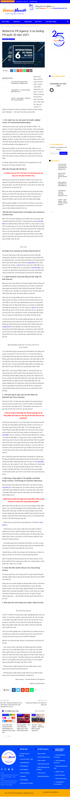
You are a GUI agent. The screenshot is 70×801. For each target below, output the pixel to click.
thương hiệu (36, 267)
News (33, 714)
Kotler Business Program (27, 783)
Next (9, 736)
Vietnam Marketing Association (59, 756)
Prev (4, 736)
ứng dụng (5, 487)
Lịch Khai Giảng (33, 1)
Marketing (5, 39)
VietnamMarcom (54, 792)
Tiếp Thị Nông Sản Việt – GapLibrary (43, 768)
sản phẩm (5, 435)
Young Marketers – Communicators (59, 783)
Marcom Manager (25, 773)
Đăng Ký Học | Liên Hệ (22, 1)
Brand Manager (24, 766)
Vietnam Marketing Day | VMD (61, 767)
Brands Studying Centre (44, 757)
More (47, 21)
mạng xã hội (31, 262)
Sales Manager (24, 769)
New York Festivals (60, 775)
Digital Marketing (25, 762)
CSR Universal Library (61, 778)
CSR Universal (41, 773)
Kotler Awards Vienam (43, 764)
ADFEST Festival (60, 771)
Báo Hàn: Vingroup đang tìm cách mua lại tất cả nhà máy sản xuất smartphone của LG (11, 704)
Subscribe (63, 153)
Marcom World (41, 753)
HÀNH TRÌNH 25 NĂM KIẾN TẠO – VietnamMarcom (62, 184)
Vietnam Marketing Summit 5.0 (59, 761)
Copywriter (23, 776)
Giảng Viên (28, 21)
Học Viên (38, 21)
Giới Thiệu (5, 21)
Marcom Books (42, 760)
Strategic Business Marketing (24, 754)
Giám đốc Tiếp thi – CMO (27, 759)
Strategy (12, 39)
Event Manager (24, 779)
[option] (58, 185)
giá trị (19, 265)
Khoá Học (17, 21)
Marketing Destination (43, 776)
